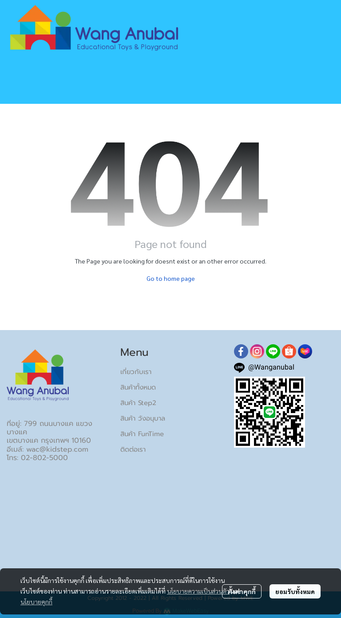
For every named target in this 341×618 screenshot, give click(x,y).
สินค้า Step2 (138, 403)
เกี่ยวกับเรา (135, 372)
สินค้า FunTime (142, 434)
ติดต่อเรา (133, 449)
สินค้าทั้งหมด (138, 387)
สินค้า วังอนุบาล (142, 418)
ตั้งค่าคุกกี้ (242, 591)
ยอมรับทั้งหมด (295, 591)
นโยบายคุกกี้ (36, 602)
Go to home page (171, 278)
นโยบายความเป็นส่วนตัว (198, 591)
